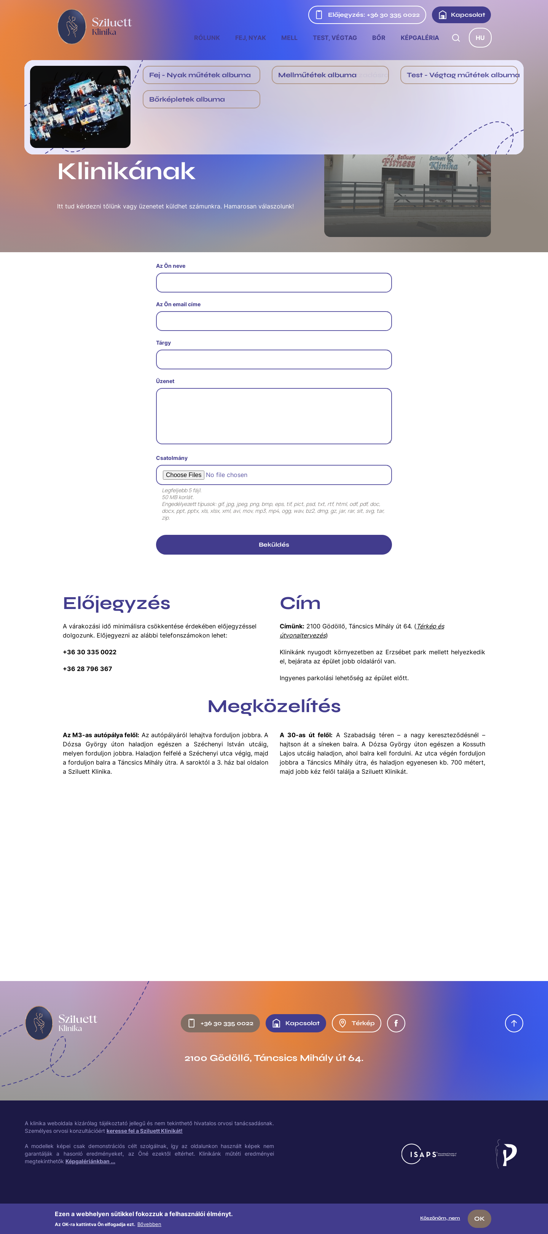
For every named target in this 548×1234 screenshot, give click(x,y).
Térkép (356, 1023)
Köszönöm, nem (440, 1218)
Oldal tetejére (514, 1023)
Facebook (396, 1023)
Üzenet (165, 381)
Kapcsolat (461, 14)
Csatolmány (172, 458)
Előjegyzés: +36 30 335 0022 (367, 14)
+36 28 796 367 (87, 669)
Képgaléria (420, 37)
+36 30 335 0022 (89, 652)
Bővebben (149, 1224)
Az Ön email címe (178, 304)
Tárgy (163, 342)
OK (479, 1218)
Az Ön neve (170, 265)
